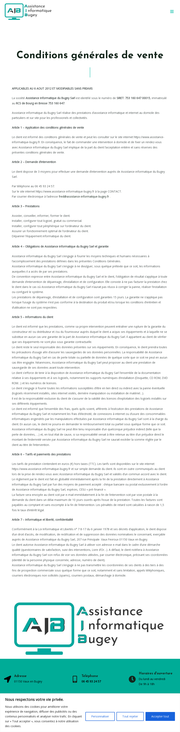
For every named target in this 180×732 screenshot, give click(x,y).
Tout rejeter (130, 716)
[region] (90, 712)
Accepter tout (160, 716)
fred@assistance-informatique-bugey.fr (84, 196)
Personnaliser (100, 716)
